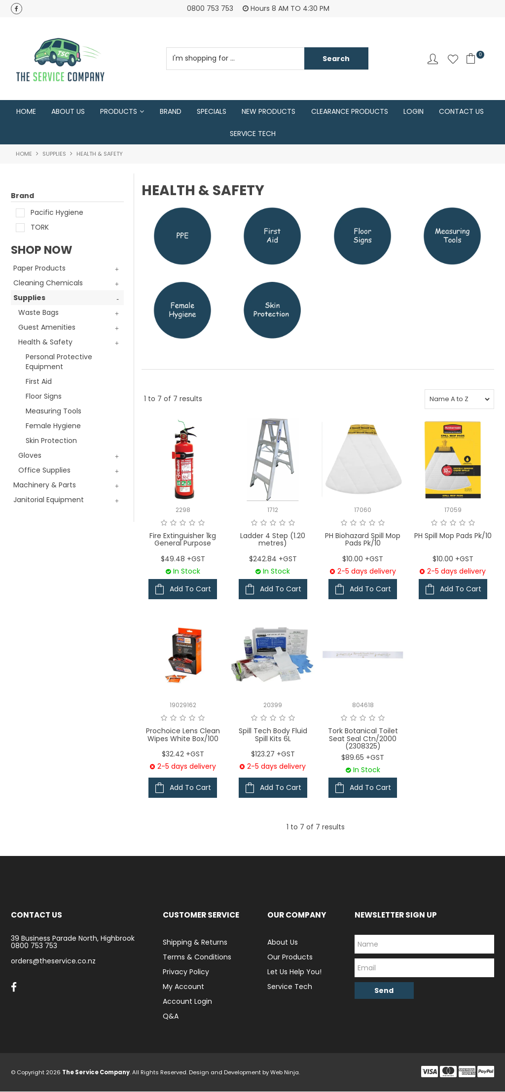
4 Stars (192, 523)
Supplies (54, 155)
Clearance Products (349, 111)
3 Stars (183, 523)
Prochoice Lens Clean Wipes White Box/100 (183, 735)
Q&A (171, 1017)
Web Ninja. (285, 1073)
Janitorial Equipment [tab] (48, 501)
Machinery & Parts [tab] (44, 486)
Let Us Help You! (294, 972)
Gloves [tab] (29, 456)
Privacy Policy (186, 972)
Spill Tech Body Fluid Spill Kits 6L (273, 735)
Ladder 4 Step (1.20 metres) (272, 539)
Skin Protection (51, 441)
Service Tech (253, 134)
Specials (211, 111)
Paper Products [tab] (39, 269)
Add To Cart (190, 590)
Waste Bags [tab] (38, 313)
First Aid (39, 382)
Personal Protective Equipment (59, 363)
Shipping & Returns (195, 943)
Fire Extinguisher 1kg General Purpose (182, 539)
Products (118, 111)
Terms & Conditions (197, 957)
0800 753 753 (34, 946)
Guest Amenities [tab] (46, 328)
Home (26, 111)
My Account (183, 987)
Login (413, 111)
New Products (268, 111)
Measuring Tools (53, 412)
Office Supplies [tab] (44, 471)
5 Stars (201, 523)
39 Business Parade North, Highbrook (73, 939)
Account (433, 59)
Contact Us (461, 111)
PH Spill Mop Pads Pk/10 (453, 536)
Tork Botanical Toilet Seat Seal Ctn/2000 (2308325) (363, 739)
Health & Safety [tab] (45, 343)
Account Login (187, 1002)
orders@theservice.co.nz (53, 961)
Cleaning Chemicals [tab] (48, 284)
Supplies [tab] (29, 299)
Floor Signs (44, 397)
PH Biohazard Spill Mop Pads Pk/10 (362, 539)
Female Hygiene (53, 427)
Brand (170, 111)
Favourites (453, 59)
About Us (68, 111)
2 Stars (173, 523)
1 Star (164, 523)
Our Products (290, 957)
